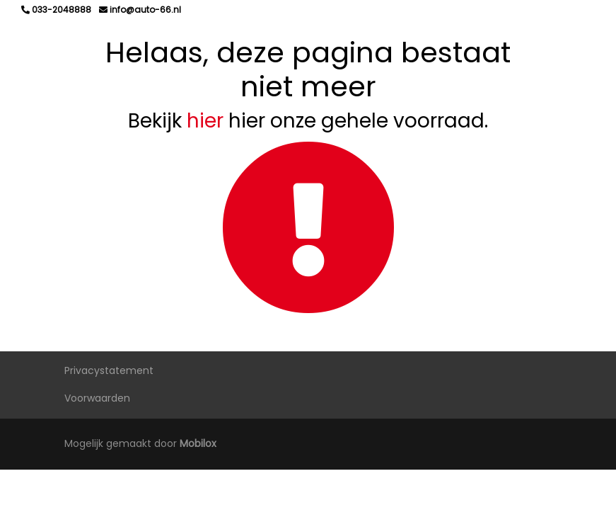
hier (205, 121)
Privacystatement (108, 370)
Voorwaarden (97, 398)
